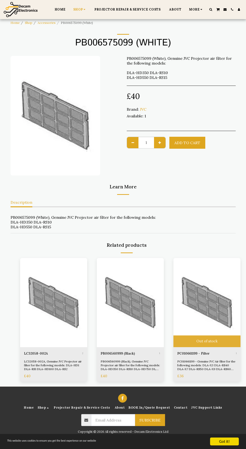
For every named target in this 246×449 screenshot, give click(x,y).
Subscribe (149, 421)
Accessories (47, 23)
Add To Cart (187, 142)
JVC (143, 109)
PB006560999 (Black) (120, 353)
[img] (53, 302)
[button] (211, 9)
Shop (28, 23)
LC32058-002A (37, 353)
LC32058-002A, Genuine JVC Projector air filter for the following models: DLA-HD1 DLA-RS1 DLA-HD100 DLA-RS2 (52, 366)
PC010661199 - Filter (196, 353)
